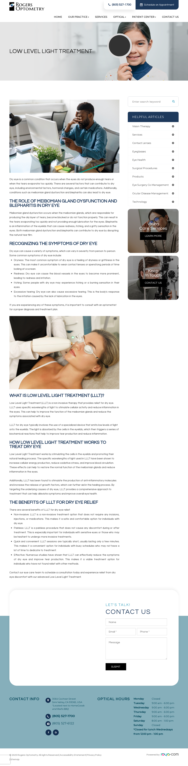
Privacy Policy (94, 755)
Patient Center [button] (144, 16)
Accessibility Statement (73, 755)
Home (58, 16)
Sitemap (15, 759)
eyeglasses (139, 152)
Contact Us (170, 16)
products (138, 177)
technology (140, 203)
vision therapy (142, 126)
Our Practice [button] (78, 16)
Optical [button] (119, 16)
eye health (139, 160)
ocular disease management (151, 195)
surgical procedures (145, 169)
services (137, 135)
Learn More (153, 238)
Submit (115, 666)
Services (101, 16)
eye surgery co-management (151, 186)
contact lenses (142, 143)
